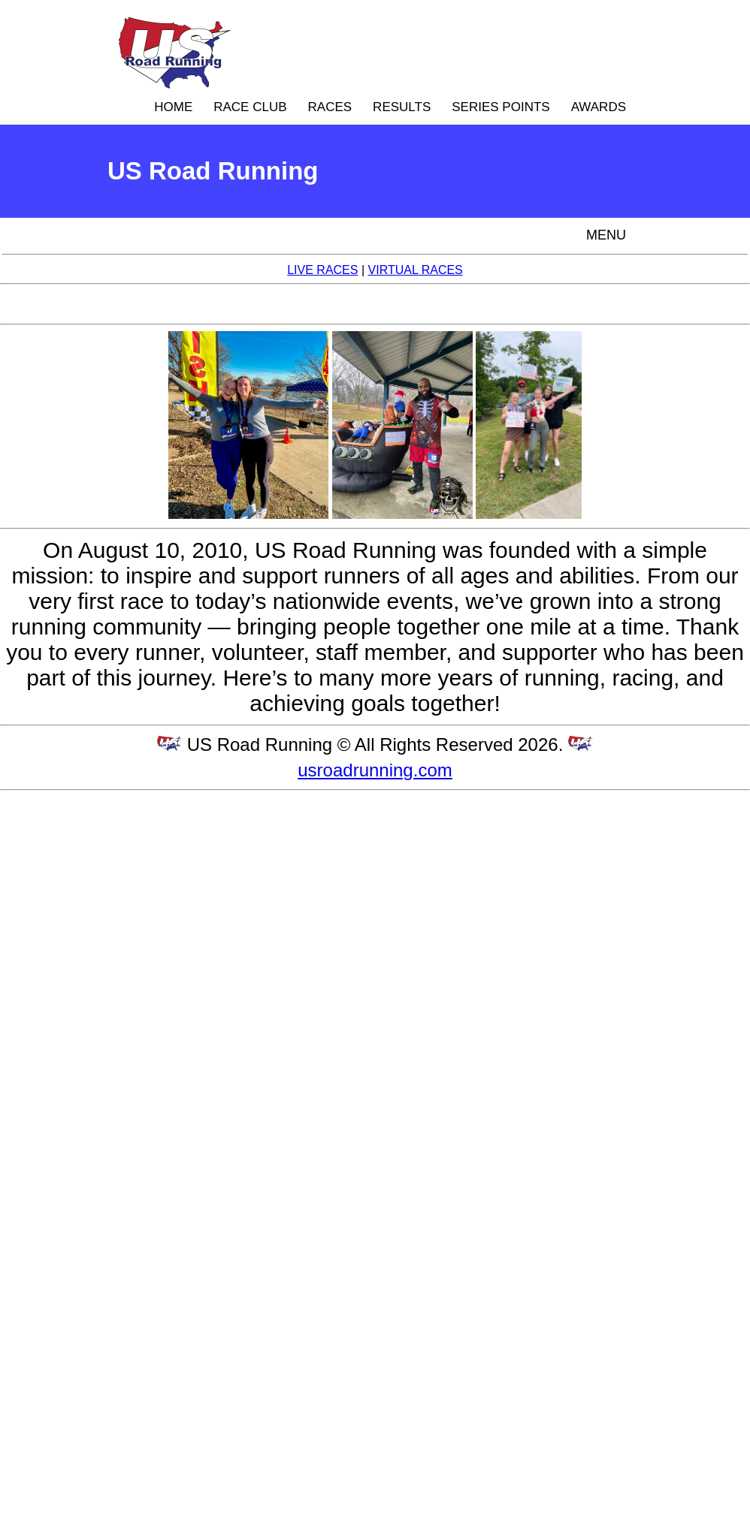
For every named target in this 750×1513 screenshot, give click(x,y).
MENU (606, 235)
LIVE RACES (322, 270)
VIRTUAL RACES (415, 270)
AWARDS (598, 107)
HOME (173, 107)
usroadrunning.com (375, 770)
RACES (330, 107)
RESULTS (402, 107)
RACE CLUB (249, 107)
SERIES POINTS (500, 107)
